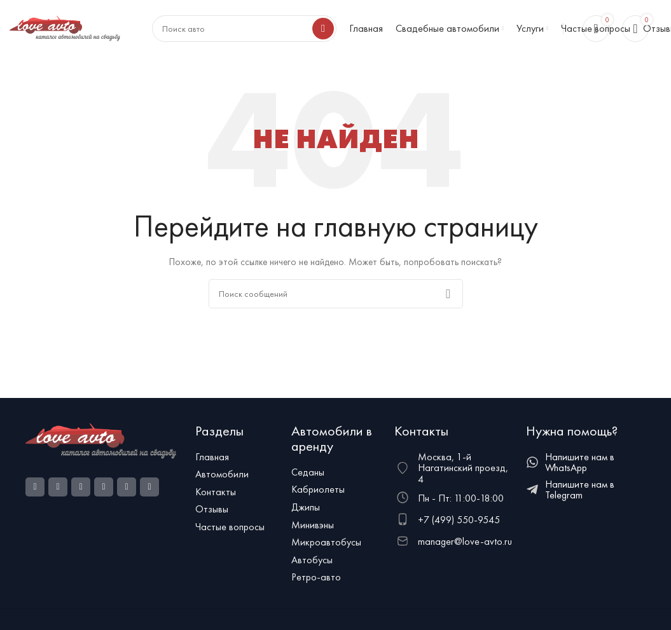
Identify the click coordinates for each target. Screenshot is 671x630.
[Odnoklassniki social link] (80, 486)
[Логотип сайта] (65, 27)
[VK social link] (126, 486)
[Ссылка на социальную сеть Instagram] (57, 486)
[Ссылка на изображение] (100, 439)
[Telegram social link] (149, 486)
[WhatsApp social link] (103, 486)
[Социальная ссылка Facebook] (35, 486)
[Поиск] (336, 293)
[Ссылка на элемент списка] (237, 457)
